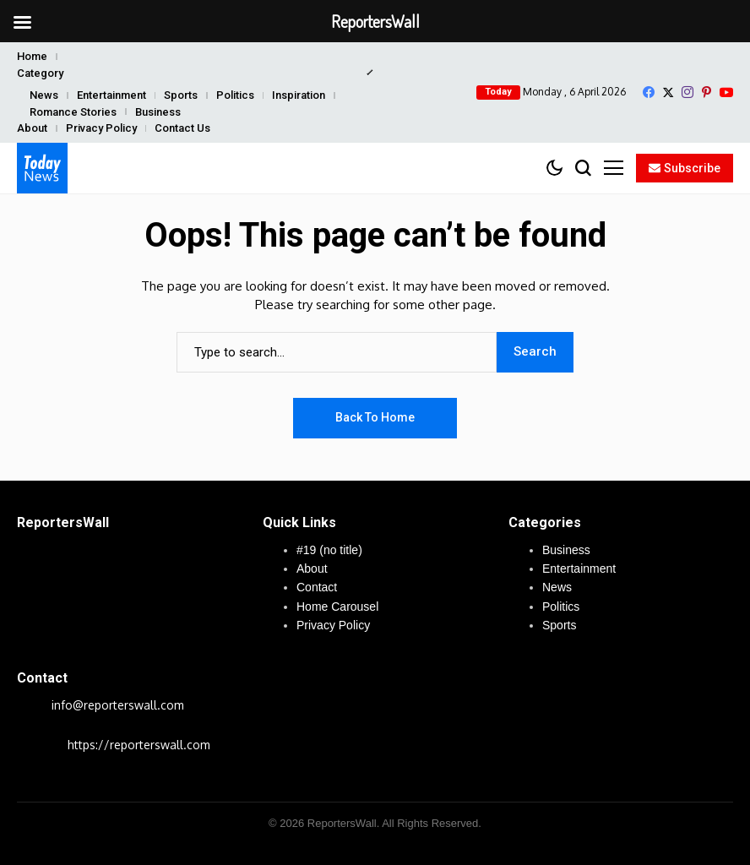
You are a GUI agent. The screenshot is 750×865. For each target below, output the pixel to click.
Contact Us (182, 128)
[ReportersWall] (42, 168)
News (44, 95)
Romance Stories (73, 112)
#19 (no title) (329, 550)
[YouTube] (726, 92)
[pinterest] (706, 92)
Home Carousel (337, 606)
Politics (235, 95)
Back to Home (375, 417)
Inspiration (298, 95)
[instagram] (687, 92)
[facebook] (649, 92)
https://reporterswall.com (139, 744)
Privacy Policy (101, 128)
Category (40, 73)
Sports (181, 95)
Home (32, 56)
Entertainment (111, 95)
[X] (668, 92)
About (32, 128)
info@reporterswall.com (118, 705)
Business (158, 112)
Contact (316, 587)
